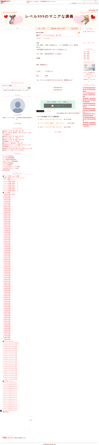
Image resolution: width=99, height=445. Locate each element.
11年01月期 (7, 228)
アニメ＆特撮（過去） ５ (11, 188)
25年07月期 (7, 334)
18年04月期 (7, 281)
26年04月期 (7, 339)
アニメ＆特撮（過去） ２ (11, 183)
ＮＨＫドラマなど (8, 341)
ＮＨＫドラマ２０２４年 (10, 375)
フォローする (17, 123)
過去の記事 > (75, 28)
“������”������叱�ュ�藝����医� (89, 110)
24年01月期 (7, 323)
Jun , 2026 (86, 52)
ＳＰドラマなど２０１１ (10, 392)
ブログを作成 (88, 3)
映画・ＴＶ (6, 3)
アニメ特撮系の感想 (7, 159)
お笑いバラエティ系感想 (8, 161)
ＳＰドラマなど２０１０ (10, 390)
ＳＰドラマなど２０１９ (10, 406)
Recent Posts (17, 128)
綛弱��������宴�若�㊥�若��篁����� (89, 89)
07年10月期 (7, 205)
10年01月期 (7, 221)
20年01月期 (7, 294)
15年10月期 (7, 263)
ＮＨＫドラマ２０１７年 (10, 363)
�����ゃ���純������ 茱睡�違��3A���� (89, 124)
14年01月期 (7, 250)
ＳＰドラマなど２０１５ (10, 399)
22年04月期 (7, 310)
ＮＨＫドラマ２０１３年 (10, 355)
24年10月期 (7, 328)
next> (93, 42)
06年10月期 (7, 198)
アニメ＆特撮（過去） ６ (11, 190)
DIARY (8, 12)
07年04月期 (7, 201)
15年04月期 (7, 259)
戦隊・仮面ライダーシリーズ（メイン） (14, 178)
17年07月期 (7, 276)
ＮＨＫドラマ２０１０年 (10, 350)
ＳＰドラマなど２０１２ (10, 393)
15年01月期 (7, 257)
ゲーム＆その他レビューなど (9, 166)
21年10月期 (7, 306)
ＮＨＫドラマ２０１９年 (10, 366)
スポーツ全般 (5, 164)
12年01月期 (7, 236)
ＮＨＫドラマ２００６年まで (11, 343)
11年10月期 (7, 234)
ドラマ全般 (7, 192)
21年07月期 (7, 305)
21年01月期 (7, 301)
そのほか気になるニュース (9, 168)
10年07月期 (7, 225)
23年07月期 (7, 319)
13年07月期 (7, 247)
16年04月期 (7, 266)
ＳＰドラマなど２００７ (10, 384)
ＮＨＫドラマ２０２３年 (10, 374)
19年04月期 (7, 288)
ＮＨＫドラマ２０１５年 (10, 359)
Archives (89, 49)
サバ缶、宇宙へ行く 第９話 (11, 138)
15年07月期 (7, 261)
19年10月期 (7, 292)
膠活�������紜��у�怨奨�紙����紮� (89, 119)
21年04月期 (7, 303)
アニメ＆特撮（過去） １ (11, 181)
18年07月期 (7, 283)
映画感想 (4, 170)
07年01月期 (7, 199)
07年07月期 (7, 203)
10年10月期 (7, 227)
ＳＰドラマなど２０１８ (10, 404)
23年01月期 (7, 315)
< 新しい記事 (41, 28)
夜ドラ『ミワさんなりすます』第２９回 (49, 35)
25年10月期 (7, 335)
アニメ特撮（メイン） (10, 179)
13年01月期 (7, 243)
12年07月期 (7, 239)
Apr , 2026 (86, 55)
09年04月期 (7, 216)
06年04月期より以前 (9, 194)
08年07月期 (7, 210)
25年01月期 (7, 330)
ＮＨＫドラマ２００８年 (10, 346)
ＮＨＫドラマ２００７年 (10, 345)
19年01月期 (7, 286)
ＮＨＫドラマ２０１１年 (10, 352)
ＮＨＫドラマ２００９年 (10, 348)
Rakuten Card (89, 62)
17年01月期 (7, 272)
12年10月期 (7, 241)
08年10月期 (7, 212)
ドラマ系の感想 (6, 158)
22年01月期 (7, 308)
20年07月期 (7, 297)
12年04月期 (7, 237)
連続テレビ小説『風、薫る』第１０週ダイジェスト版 (18, 148)
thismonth (89, 42)
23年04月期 (7, 317)
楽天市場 (96, 3)
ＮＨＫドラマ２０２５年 (10, 377)
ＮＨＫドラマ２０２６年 (10, 379)
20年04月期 (7, 295)
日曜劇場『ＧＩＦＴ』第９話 (11, 141)
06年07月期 (7, 196)
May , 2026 (87, 53)
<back (85, 42)
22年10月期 (7, 314)
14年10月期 (7, 256)
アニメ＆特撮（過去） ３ (11, 185)
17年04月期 (7, 274)
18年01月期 (7, 279)
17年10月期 (7, 277)
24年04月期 (7, 325)
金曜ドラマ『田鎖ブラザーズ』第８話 (14, 150)
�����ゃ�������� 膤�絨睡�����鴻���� (89, 100)
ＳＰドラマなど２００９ (10, 388)
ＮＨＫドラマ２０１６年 (10, 361)
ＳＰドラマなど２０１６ (10, 401)
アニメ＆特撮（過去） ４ (11, 187)
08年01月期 (7, 207)
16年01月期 (7, 265)
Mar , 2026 (86, 57)
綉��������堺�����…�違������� (89, 105)
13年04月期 (7, 245)
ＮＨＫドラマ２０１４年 (10, 357)
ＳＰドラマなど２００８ (10, 386)
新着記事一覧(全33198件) (58, 28)
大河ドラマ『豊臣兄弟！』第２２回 (13, 143)
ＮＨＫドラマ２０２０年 (10, 368)
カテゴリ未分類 (6, 156)
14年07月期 (7, 254)
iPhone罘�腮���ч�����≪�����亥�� (89, 94)
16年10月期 (7, 270)
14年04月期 (7, 252)
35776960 (92, 10)
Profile (17, 95)
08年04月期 (7, 208)
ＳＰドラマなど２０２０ (10, 408)
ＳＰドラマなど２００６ (10, 383)
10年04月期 (7, 223)
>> (76, 3)
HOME (3, 12)
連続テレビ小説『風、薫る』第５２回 (14, 136)
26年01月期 (7, 337)
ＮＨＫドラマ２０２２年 (10, 372)
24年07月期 (7, 326)
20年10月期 (7, 299)
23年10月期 (7, 321)
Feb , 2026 (86, 58)
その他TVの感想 (6, 163)
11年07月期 (7, 232)
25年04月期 (7, 332)
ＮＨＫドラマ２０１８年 (10, 364)
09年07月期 (7, 218)
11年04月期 (7, 230)
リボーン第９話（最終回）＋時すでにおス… (52, 123)
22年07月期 (7, 312)
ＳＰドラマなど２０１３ (10, 395)
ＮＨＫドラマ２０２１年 (10, 370)
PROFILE (14, 12)
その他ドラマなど (8, 381)
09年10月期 (7, 219)
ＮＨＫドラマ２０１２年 (10, 354)
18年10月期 (7, 285)
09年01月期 (7, 214)
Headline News (89, 85)
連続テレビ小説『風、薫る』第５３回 (14, 131)
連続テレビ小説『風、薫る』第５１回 (14, 139)
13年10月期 (7, 248)
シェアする (48, 111)
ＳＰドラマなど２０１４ (10, 397)
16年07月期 (7, 268)
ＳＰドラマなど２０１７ (10, 403)
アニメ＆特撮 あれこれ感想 (11, 176)
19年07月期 (7, 290)
